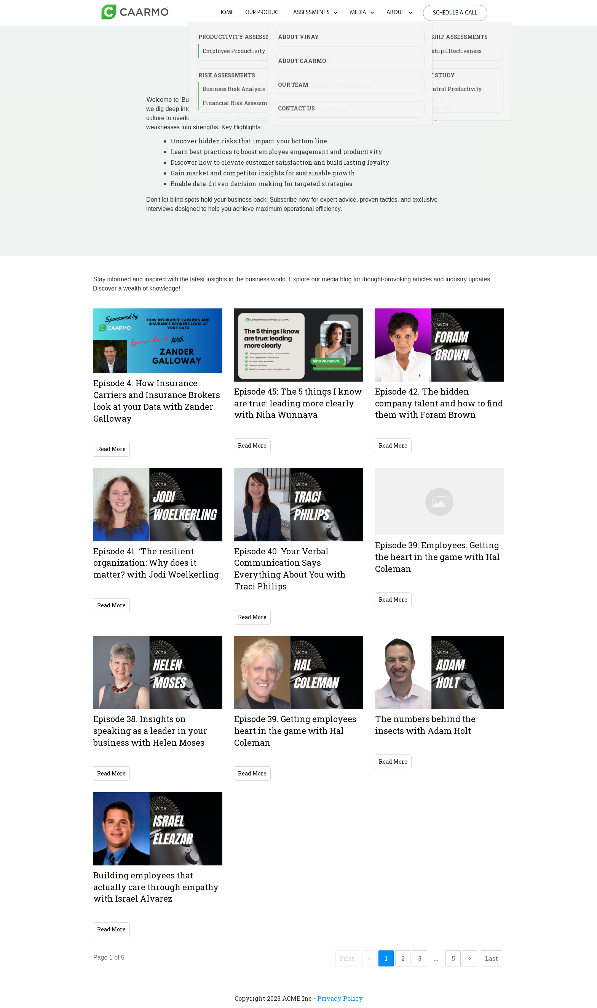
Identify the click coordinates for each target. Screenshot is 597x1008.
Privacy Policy (340, 998)
